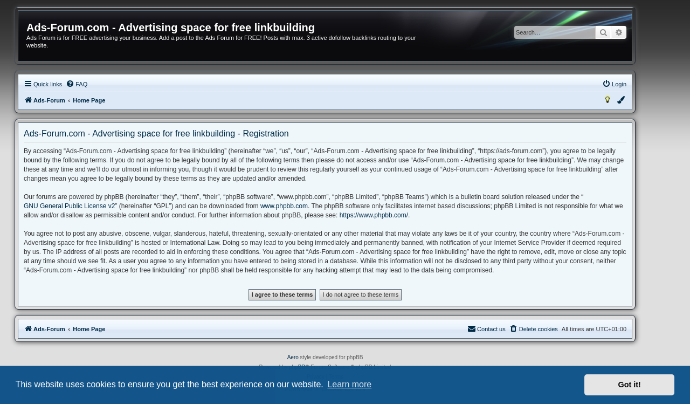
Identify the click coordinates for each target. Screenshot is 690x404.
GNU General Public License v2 (69, 206)
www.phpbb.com (284, 206)
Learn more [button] (349, 384)
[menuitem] (76, 84)
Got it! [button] (629, 384)
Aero (293, 357)
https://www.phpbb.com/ (374, 215)
